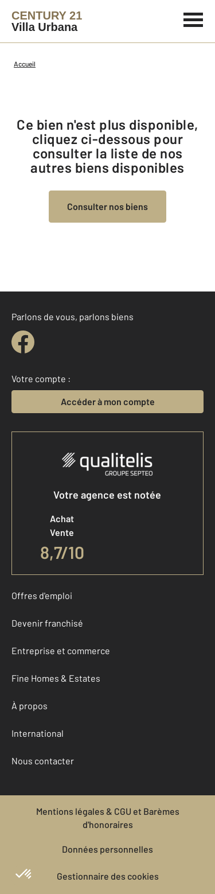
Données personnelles (107, 849)
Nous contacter (42, 760)
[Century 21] (46, 21)
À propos (29, 705)
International (37, 733)
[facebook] (22, 342)
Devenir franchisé (47, 622)
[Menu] (193, 18)
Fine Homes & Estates (55, 678)
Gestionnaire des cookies (108, 875)
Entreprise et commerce (60, 650)
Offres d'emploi (41, 595)
